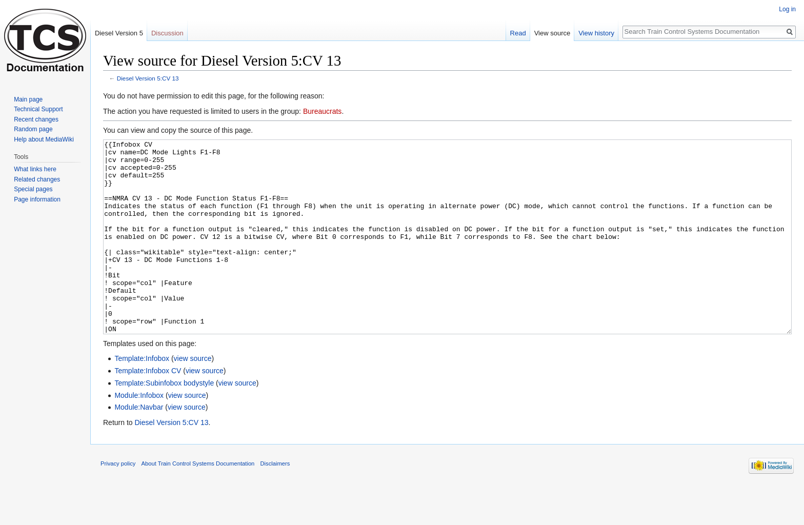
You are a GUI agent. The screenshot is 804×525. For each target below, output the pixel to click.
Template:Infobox (141, 397)
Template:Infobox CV (147, 409)
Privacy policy (117, 502)
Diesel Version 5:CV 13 (148, 78)
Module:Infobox (139, 434)
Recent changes (36, 119)
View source (552, 33)
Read (518, 33)
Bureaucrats (322, 111)
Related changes (37, 179)
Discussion (167, 33)
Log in (787, 9)
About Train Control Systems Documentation (198, 502)
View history (596, 33)
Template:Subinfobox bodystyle (164, 421)
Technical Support (38, 109)
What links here (35, 169)
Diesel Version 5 (119, 33)
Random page (33, 129)
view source (193, 397)
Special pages (33, 189)
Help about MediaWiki (44, 139)
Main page (28, 99)
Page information (37, 199)
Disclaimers (275, 502)
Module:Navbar (138, 445)
